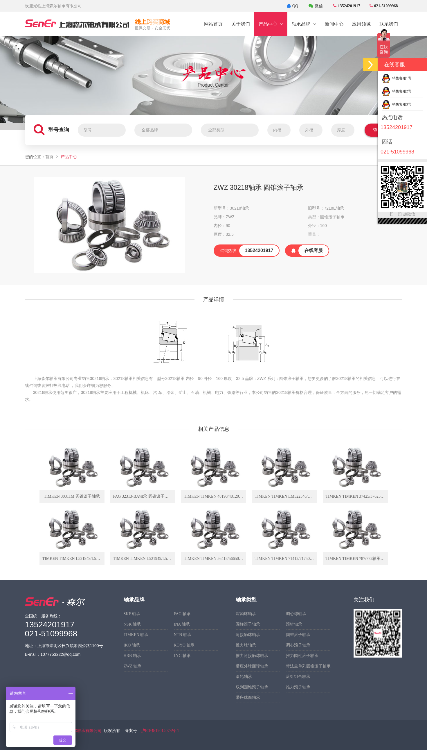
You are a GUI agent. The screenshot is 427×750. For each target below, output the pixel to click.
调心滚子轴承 (298, 645)
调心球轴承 (296, 614)
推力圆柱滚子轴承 (302, 655)
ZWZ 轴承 (133, 666)
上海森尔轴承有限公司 (81, 730)
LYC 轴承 (182, 655)
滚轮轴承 (244, 676)
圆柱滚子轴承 (248, 624)
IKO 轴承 (132, 645)
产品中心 (69, 157)
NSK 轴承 (132, 624)
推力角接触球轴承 (252, 655)
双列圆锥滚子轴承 (252, 687)
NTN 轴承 (182, 635)
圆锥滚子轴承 (298, 635)
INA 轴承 (182, 624)
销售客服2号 (396, 91)
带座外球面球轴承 (252, 666)
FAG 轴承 (182, 614)
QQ (292, 6)
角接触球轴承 (248, 635)
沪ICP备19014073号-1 (160, 730)
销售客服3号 (396, 104)
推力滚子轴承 (298, 687)
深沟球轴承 (246, 614)
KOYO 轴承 (184, 645)
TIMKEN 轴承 (136, 635)
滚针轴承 (294, 624)
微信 (316, 6)
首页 (49, 157)
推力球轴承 (246, 645)
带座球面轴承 (248, 697)
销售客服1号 (396, 78)
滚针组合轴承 (298, 676)
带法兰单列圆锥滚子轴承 (308, 666)
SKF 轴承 (132, 614)
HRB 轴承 (132, 655)
